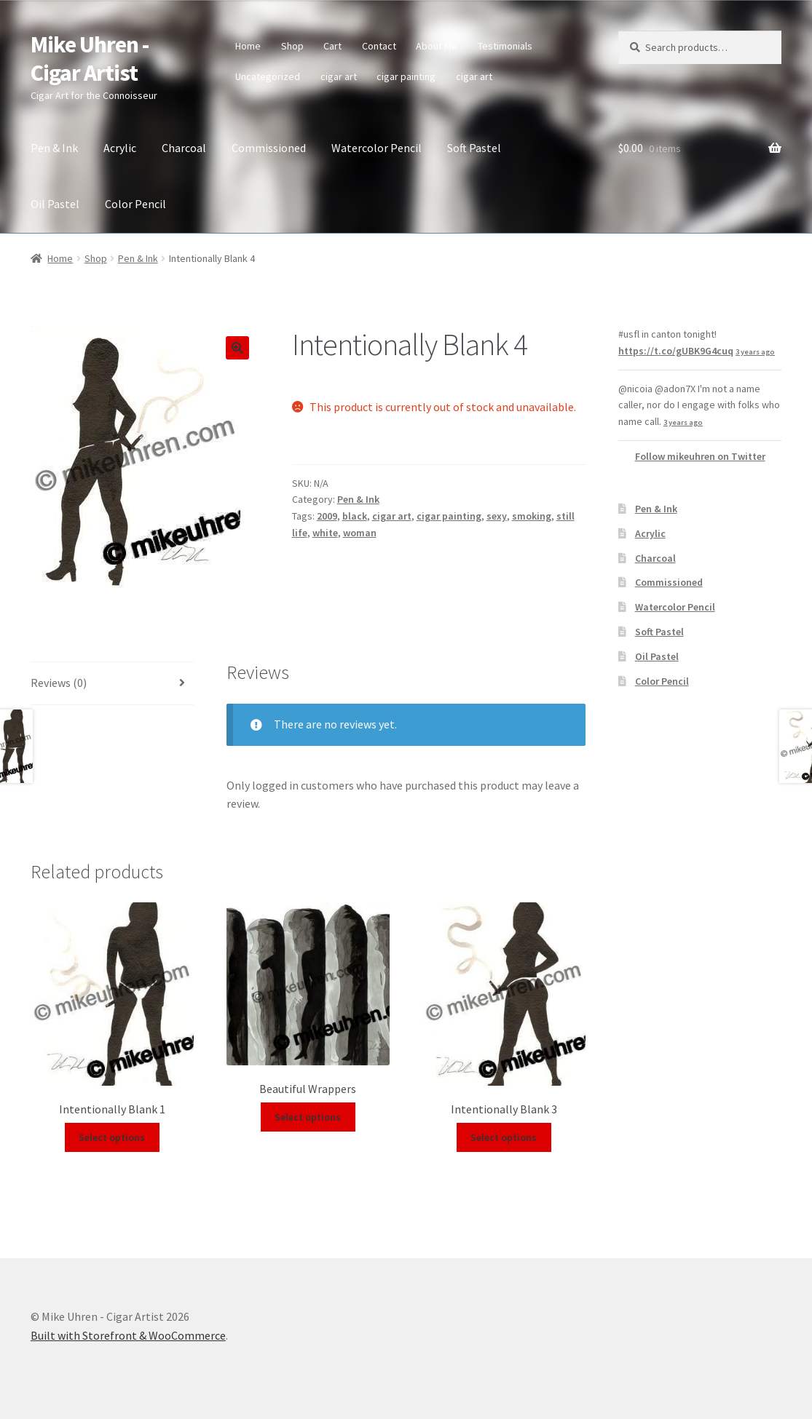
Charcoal (184, 147)
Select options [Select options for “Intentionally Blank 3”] (503, 1137)
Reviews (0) (59, 682)
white (325, 532)
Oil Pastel (55, 203)
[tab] (112, 683)
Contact (379, 45)
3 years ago (755, 352)
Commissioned (269, 147)
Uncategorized (267, 76)
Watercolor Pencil (376, 147)
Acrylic (119, 147)
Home (248, 45)
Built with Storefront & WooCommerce (128, 1335)
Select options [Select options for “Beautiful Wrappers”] (308, 1117)
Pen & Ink (54, 147)
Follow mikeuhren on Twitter (700, 456)
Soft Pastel (474, 147)
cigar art (338, 76)
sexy (496, 515)
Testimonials (505, 45)
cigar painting (406, 76)
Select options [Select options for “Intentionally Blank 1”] (112, 1137)
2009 (327, 515)
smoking (531, 515)
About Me (436, 45)
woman (360, 532)
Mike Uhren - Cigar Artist (90, 58)
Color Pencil (135, 203)
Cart (332, 45)
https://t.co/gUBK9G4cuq (675, 350)
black (354, 515)
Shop (292, 45)
